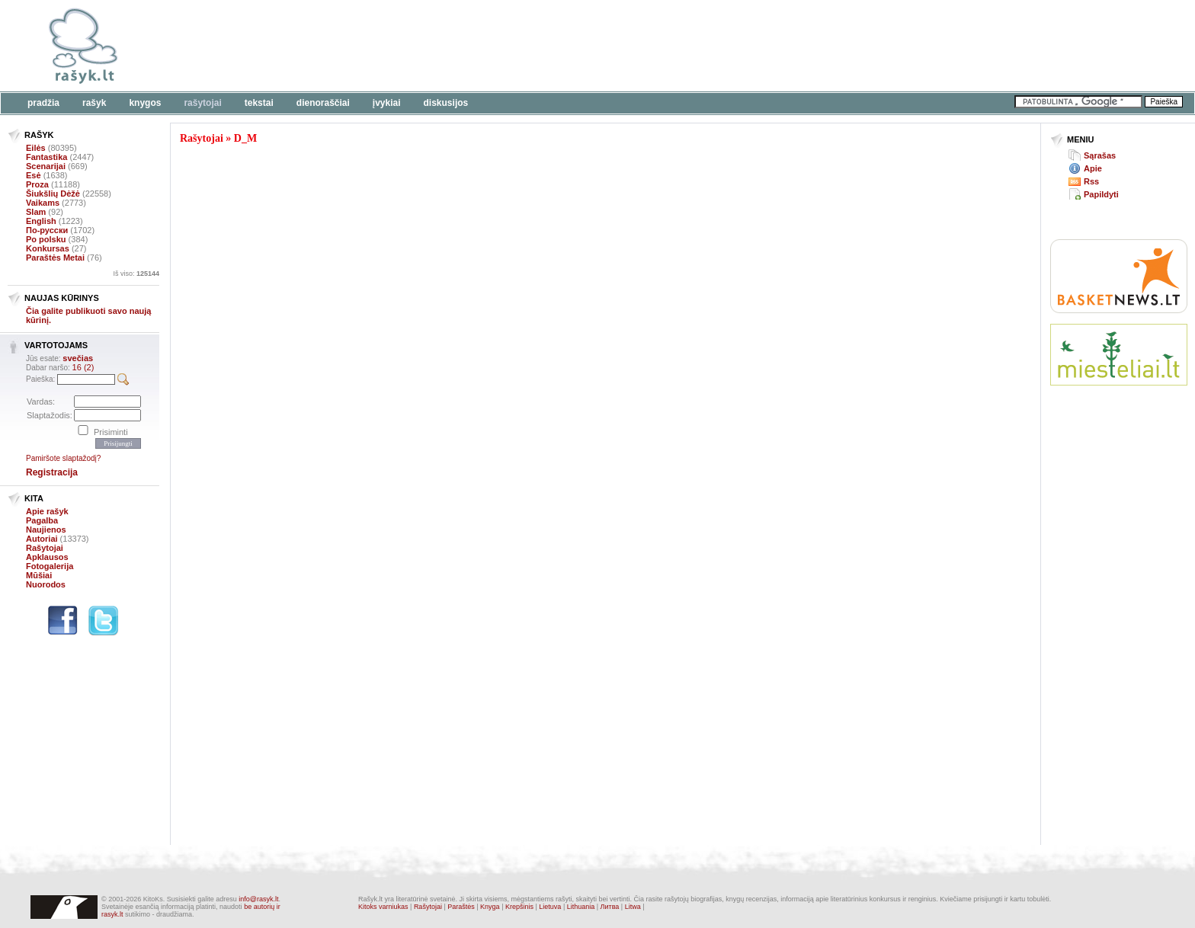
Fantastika (46, 157)
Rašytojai (202, 103)
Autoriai (42, 538)
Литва (610, 906)
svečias (77, 358)
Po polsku (46, 239)
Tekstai (259, 103)
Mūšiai (39, 575)
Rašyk (94, 103)
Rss (1091, 181)
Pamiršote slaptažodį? (63, 458)
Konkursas (47, 248)
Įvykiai (387, 103)
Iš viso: (136, 273)
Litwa (633, 906)
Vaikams (42, 202)
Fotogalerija (49, 566)
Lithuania (581, 906)
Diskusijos (446, 103)
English (41, 221)
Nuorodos (46, 584)
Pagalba (42, 520)
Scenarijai (46, 166)
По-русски (47, 230)
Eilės (36, 147)
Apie (1093, 168)
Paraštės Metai (55, 257)
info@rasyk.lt (258, 899)
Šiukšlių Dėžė (53, 193)
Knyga (490, 906)
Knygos (145, 103)
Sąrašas (1100, 155)
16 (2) (83, 367)
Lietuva (550, 906)
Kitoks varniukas (383, 906)
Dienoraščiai (323, 103)
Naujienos (46, 529)
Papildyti (1101, 194)
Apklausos (47, 557)
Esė (33, 175)
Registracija (52, 472)
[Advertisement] (468, 46)
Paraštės (461, 906)
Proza (37, 184)
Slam (36, 211)
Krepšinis (519, 906)
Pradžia (43, 103)
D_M (245, 138)
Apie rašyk (47, 511)
